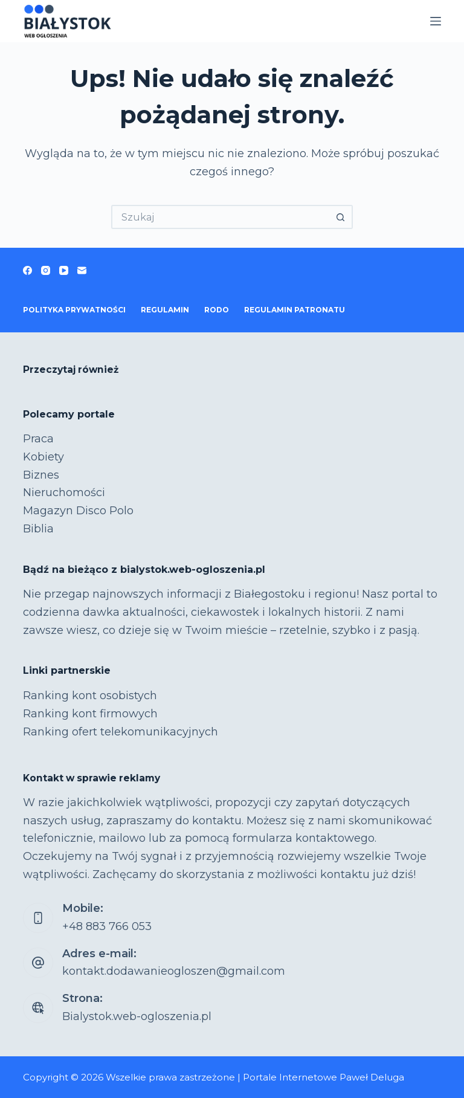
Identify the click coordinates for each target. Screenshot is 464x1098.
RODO (216, 309)
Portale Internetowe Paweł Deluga (323, 1077)
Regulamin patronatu (294, 309)
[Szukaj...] (220, 217)
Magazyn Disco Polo (78, 510)
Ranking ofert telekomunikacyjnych (120, 731)
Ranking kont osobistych (90, 695)
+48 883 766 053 (107, 926)
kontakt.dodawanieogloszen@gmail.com (173, 971)
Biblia (38, 528)
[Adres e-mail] (81, 270)
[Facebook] (27, 270)
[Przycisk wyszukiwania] (341, 217)
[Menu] (435, 21)
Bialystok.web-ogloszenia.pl (136, 1016)
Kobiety (43, 456)
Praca (38, 438)
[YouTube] (63, 270)
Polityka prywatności (74, 309)
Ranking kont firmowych (90, 713)
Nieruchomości (64, 492)
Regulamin (165, 309)
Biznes (41, 475)
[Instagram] (45, 270)
